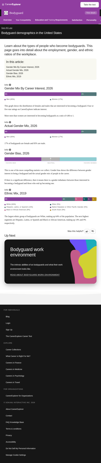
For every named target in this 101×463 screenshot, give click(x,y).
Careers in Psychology (15, 376)
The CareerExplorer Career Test (19, 336)
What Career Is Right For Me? (18, 356)
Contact (9, 416)
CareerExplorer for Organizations (19, 396)
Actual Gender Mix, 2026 (17, 70)
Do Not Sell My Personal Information (21, 448)
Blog (7, 317)
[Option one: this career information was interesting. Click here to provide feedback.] (87, 231)
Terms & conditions (13, 429)
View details (91, 13)
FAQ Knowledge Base (15, 422)
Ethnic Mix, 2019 (13, 76)
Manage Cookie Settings (16, 455)
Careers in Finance (13, 363)
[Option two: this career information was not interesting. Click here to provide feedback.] (92, 231)
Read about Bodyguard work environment (35, 275)
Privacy (9, 435)
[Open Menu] (41, 5)
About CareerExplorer (15, 409)
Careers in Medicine (14, 369)
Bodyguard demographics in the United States (31, 33)
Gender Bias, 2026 (14, 73)
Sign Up (9, 330)
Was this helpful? (76, 231)
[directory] (50, 69)
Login (8, 323)
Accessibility (11, 442)
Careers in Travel (13, 382)
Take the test (90, 5)
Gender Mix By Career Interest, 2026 (22, 67)
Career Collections (13, 350)
